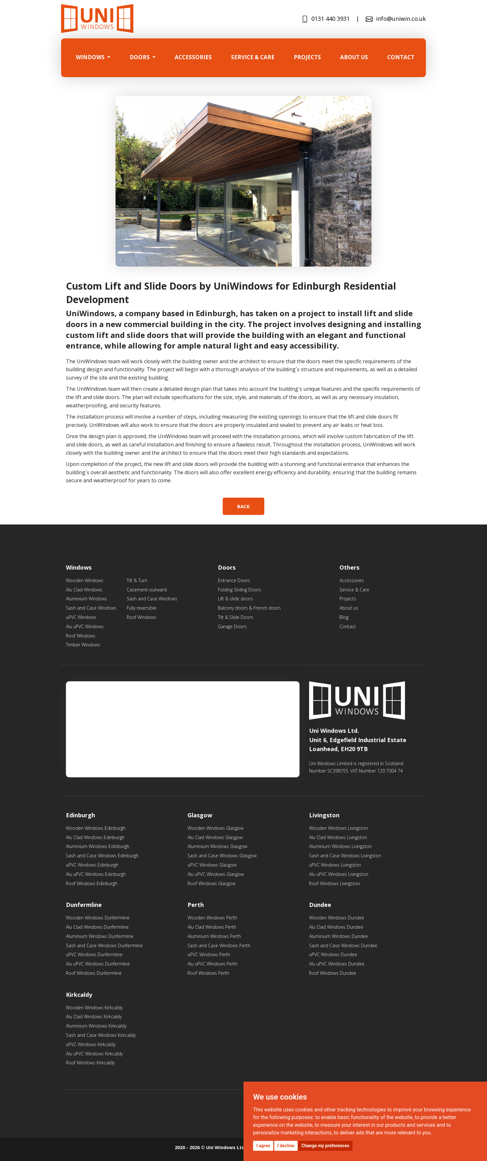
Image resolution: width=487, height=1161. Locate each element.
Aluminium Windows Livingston (340, 846)
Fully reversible (141, 608)
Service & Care (354, 590)
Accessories (193, 57)
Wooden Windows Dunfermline (98, 918)
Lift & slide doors (235, 599)
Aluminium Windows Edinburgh (97, 846)
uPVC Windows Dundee (333, 954)
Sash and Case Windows (91, 608)
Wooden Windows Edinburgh (95, 828)
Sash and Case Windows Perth (219, 945)
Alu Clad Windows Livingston (338, 837)
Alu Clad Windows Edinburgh (95, 837)
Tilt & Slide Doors (235, 617)
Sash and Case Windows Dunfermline (104, 945)
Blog (343, 617)
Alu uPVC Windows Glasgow (216, 874)
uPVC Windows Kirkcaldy (91, 1044)
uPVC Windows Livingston (335, 865)
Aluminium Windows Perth (214, 936)
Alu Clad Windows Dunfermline (97, 927)
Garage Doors (232, 626)
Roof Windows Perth (208, 973)
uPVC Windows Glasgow (212, 865)
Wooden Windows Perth (212, 918)
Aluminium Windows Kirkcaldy (96, 1026)
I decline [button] (285, 1145)
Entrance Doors (234, 580)
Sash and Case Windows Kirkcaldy (101, 1035)
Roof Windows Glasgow (212, 883)
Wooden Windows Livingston (338, 828)
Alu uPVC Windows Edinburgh (96, 874)
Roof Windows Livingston (334, 883)
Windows (91, 57)
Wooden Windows (84, 580)
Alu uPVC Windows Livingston (338, 874)
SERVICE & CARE (253, 57)
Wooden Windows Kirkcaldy (94, 1008)
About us (354, 57)
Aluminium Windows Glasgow (217, 846)
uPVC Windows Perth (209, 954)
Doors (140, 57)
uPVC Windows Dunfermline (94, 954)
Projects (347, 599)
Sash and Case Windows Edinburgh (102, 856)
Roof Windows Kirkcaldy (90, 1063)
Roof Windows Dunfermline (94, 973)
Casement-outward (147, 590)
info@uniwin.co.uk (396, 19)
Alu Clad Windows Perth (212, 927)
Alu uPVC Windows (85, 626)
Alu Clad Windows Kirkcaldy (94, 1016)
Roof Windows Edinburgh (91, 883)
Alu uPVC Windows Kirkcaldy (94, 1054)
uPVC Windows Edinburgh (92, 865)
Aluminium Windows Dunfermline (99, 936)
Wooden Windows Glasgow (216, 828)
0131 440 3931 (325, 19)
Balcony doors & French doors (249, 608)
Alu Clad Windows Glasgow (215, 837)
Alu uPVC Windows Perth (212, 964)
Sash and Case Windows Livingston (345, 856)
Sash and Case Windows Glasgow (222, 856)
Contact (400, 57)
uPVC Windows (81, 617)
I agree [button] (263, 1145)
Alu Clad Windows (84, 590)
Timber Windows (83, 645)
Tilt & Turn (137, 580)
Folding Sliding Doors (239, 590)
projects (307, 57)
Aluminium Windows (86, 599)
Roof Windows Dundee (332, 973)
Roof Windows (80, 636)
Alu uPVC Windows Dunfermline (98, 964)
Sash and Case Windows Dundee (343, 945)
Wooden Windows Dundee (336, 918)
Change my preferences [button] (325, 1145)
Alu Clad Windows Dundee (336, 927)
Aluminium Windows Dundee (338, 936)
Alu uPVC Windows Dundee (336, 964)
